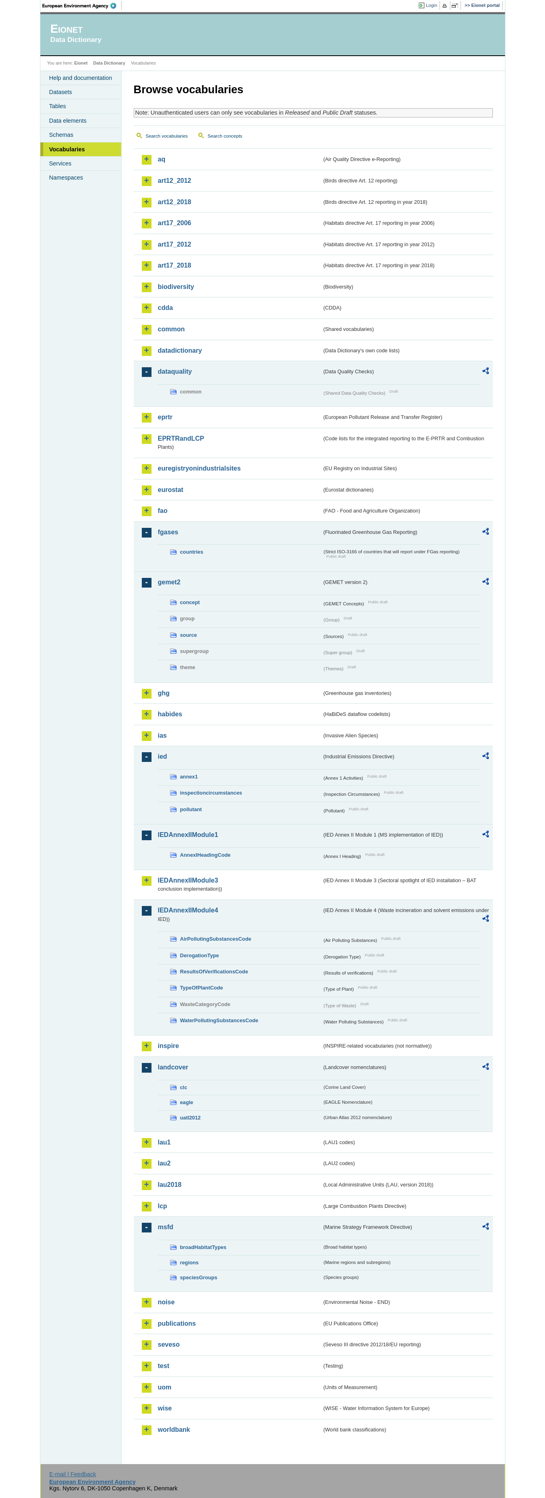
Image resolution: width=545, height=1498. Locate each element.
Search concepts (225, 136)
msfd (165, 1227)
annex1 (189, 777)
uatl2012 (190, 1118)
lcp (162, 1206)
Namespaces (66, 177)
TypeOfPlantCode (201, 988)
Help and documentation (80, 78)
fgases (168, 532)
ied (162, 756)
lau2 (164, 1163)
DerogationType (199, 955)
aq (162, 159)
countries (192, 552)
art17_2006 (174, 223)
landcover (173, 1067)
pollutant (191, 809)
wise (165, 1408)
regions (189, 1262)
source (188, 635)
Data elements (68, 120)
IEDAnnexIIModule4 (188, 910)
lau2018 (170, 1184)
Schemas (61, 135)
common (171, 329)
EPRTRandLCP (181, 438)
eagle (187, 1102)
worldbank (174, 1429)
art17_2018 (174, 265)
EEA (82, 6)
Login (431, 5)
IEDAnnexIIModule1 (188, 834)
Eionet (81, 63)
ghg (164, 693)
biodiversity (176, 286)
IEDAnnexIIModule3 (188, 880)
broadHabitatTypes (203, 1247)
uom (165, 1387)
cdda (165, 307)
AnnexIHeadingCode (205, 855)
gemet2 (169, 582)
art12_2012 (174, 180)
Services (60, 163)
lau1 (164, 1142)
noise (166, 1302)
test (163, 1365)
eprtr (165, 417)
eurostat (170, 489)
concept (190, 602)
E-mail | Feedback (72, 1474)
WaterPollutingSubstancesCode (219, 1020)
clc (183, 1087)
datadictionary (180, 350)
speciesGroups (198, 1277)
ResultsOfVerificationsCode (214, 972)
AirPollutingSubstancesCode (215, 939)
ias (162, 735)
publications (177, 1323)
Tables (57, 106)
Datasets (60, 92)
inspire (168, 1045)
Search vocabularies (167, 136)
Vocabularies (67, 149)
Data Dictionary (109, 63)
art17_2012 (174, 244)
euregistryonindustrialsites (199, 468)
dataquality (175, 371)
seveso (169, 1344)
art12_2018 (174, 202)
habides (170, 714)
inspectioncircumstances (211, 793)
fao (163, 510)
